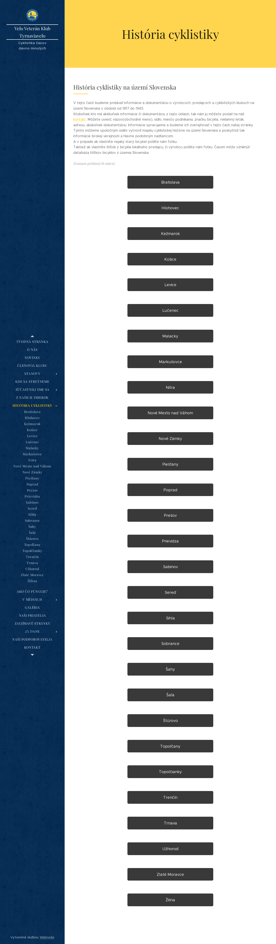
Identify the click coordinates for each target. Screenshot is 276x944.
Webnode (47, 937)
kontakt (79, 119)
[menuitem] (32, 341)
